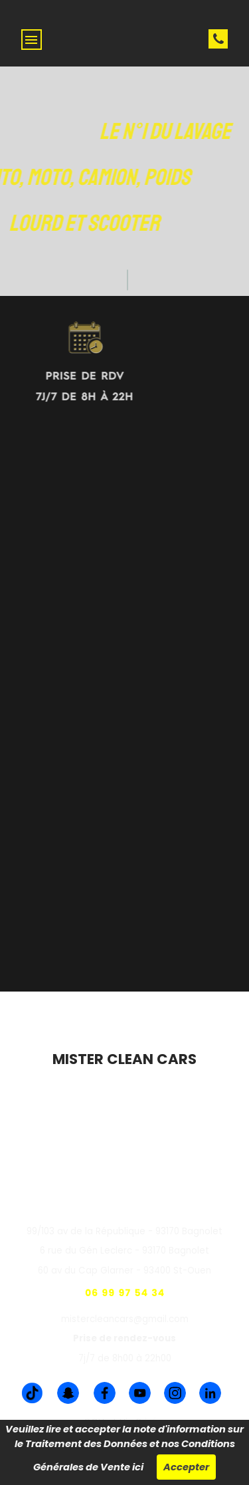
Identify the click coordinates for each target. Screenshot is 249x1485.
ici (137, 1467)
